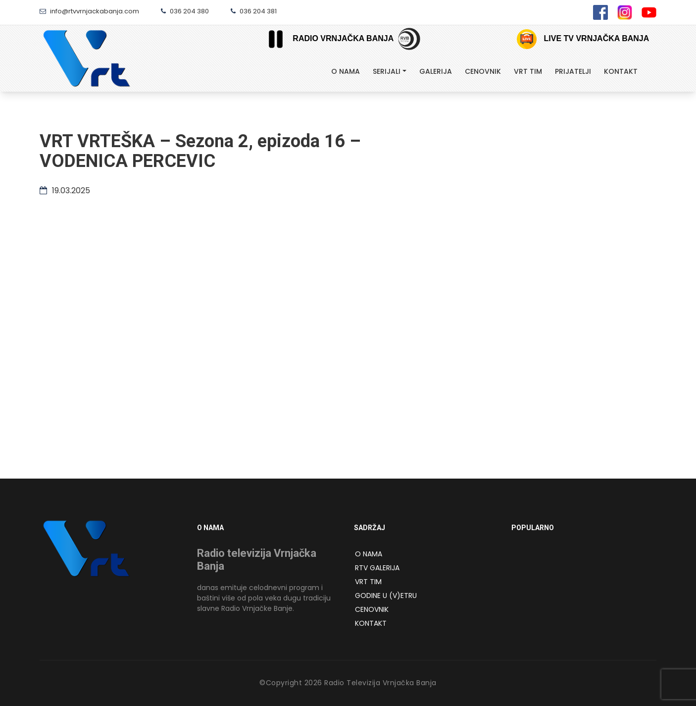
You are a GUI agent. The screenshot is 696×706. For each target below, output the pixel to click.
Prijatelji (573, 71)
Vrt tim (528, 71)
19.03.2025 (65, 190)
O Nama (345, 71)
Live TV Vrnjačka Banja (583, 39)
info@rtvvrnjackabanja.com (89, 11)
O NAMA (368, 554)
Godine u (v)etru (386, 595)
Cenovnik (483, 71)
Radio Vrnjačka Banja (327, 39)
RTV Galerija (377, 568)
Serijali (386, 71)
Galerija (435, 71)
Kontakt (621, 71)
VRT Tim (368, 582)
